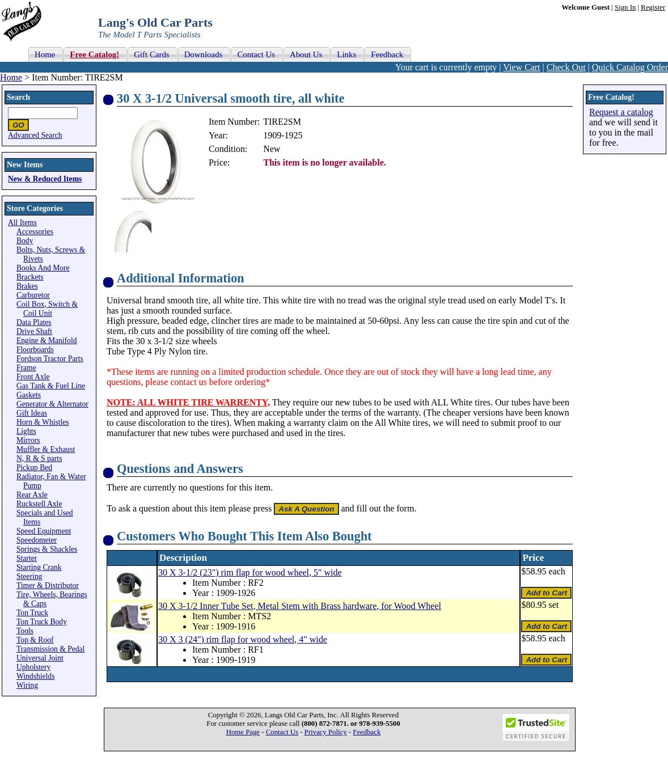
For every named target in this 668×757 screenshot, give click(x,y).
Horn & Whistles (42, 422)
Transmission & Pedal (50, 649)
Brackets (30, 277)
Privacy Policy (326, 732)
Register (653, 7)
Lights (26, 431)
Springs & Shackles (46, 549)
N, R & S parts (39, 458)
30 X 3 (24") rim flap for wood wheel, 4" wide (242, 639)
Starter (26, 558)
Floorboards (35, 349)
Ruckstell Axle (39, 504)
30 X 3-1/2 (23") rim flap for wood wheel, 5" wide (250, 572)
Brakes (27, 286)
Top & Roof (35, 640)
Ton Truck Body (41, 622)
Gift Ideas (31, 413)
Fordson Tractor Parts (49, 358)
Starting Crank (39, 567)
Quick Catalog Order (630, 67)
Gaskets (28, 395)
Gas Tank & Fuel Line (50, 386)
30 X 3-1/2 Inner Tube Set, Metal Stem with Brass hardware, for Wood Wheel (299, 606)
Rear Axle (32, 494)
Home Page (243, 732)
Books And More (43, 268)
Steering (29, 576)
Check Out (566, 67)
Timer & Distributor (47, 585)
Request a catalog (621, 112)
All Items (22, 222)
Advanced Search (35, 135)
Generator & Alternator (52, 404)
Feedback (366, 732)
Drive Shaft (34, 331)
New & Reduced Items (45, 179)
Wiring (27, 685)
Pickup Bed (34, 467)
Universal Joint (40, 658)
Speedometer (36, 540)
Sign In (625, 7)
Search (18, 97)
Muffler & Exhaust (45, 449)
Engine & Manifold (46, 340)
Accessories (34, 231)
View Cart (521, 67)
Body (24, 240)
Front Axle (33, 377)
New (271, 149)
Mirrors (28, 440)
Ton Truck (32, 612)
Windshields (35, 676)
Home (11, 77)
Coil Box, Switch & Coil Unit (47, 309)
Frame (26, 367)
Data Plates (34, 322)
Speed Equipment (43, 531)
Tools (24, 631)
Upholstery (33, 667)
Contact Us (282, 732)
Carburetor (33, 295)
